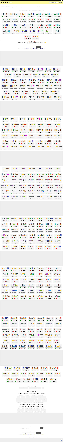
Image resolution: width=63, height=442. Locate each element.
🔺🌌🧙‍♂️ (23, 279)
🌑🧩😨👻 (57, 97)
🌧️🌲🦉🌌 (30, 14)
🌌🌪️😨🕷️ (6, 69)
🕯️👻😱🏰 (39, 285)
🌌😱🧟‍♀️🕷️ (41, 80)
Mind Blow (41, 406)
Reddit (37, 48)
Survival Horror (31, 10)
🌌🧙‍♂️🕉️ (58, 80)
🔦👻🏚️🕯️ (49, 268)
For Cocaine (43, 408)
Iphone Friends (34, 404)
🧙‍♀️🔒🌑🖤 (40, 346)
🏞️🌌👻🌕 (49, 224)
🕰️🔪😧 (32, 296)
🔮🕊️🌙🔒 (6, 279)
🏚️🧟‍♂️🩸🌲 (31, 19)
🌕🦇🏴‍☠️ (32, 135)
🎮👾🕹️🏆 (5, 191)
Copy (7, 16)
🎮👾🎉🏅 (57, 180)
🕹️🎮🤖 (22, 329)
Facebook (27, 48)
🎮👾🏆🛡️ (40, 185)
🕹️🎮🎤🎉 (31, 318)
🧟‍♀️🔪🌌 (32, 31)
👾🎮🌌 (23, 241)
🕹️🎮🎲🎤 (22, 323)
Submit (42, 428)
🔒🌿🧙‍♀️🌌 (57, 246)
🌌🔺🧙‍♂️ (48, 69)
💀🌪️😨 (57, 241)
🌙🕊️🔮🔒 (39, 141)
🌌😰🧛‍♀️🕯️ (5, 80)
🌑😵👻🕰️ (5, 97)
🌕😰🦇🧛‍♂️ (57, 130)
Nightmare (26, 10)
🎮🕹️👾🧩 (5, 218)
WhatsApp (43, 48)
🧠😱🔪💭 (52, 379)
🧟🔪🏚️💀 (40, 373)
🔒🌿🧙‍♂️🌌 (5, 268)
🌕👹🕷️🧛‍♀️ (39, 130)
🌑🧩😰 (5, 119)
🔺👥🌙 (48, 279)
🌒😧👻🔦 (57, 119)
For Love (26, 408)
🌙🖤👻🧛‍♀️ (57, 141)
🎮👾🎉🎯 (48, 180)
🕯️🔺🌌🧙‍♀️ (58, 290)
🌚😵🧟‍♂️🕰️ (14, 174)
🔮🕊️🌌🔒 (56, 274)
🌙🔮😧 (13, 141)
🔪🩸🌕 (39, 274)
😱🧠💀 (14, 340)
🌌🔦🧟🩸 (31, 69)
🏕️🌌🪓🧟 (22, 218)
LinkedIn (31, 48)
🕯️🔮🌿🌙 (40, 290)
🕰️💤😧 (23, 296)
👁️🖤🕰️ (13, 235)
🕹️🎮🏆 (31, 323)
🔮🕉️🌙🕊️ (47, 274)
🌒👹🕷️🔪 (13, 119)
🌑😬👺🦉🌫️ (26, 91)
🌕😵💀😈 (23, 135)
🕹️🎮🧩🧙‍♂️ (15, 335)
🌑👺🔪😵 (48, 86)
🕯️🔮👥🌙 (49, 290)
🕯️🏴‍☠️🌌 (23, 25)
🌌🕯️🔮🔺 (56, 69)
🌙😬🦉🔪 (49, 146)
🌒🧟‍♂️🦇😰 (5, 130)
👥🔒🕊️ (49, 235)
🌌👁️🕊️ (14, 69)
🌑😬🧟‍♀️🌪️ (44, 91)
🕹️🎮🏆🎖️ (40, 323)
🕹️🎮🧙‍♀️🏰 (57, 329)
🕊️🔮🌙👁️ (5, 285)
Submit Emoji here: (22, 428)
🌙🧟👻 (57, 168)
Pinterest (34, 48)
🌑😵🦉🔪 (23, 97)
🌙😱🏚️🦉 (6, 168)
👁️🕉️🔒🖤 (4, 235)
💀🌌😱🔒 (48, 241)
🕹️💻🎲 (23, 335)
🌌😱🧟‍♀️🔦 (32, 80)
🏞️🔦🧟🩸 (5, 229)
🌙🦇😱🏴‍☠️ (31, 168)
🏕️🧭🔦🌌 (49, 218)
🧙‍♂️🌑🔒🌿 (8, 368)
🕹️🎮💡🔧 (58, 323)
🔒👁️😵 (14, 268)
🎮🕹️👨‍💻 (49, 196)
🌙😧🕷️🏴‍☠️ (31, 146)
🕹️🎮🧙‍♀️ (39, 329)
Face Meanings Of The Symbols (27, 395)
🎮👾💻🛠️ (58, 185)
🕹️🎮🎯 (58, 318)
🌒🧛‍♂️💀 (49, 124)
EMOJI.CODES (2, 0)
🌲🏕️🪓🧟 (40, 174)
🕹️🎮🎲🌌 (13, 323)
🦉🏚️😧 (48, 340)
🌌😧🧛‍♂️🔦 (8, 74)
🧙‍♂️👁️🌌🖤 (26, 368)
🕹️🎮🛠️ (14, 329)
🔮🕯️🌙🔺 (15, 279)
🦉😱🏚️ (4, 346)
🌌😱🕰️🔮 (14, 80)
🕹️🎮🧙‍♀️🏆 (48, 329)
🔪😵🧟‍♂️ (23, 274)
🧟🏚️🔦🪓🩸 (54, 368)
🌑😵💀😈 (14, 97)
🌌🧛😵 (5, 86)
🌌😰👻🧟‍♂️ (54, 74)
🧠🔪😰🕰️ (26, 379)
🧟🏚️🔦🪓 (44, 368)
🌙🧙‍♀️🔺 (40, 168)
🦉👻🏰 (56, 340)
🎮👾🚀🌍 (40, 191)
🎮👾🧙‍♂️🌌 (5, 196)
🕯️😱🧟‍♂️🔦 (15, 296)
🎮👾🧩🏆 (23, 196)
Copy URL (38, 433)
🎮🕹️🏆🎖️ (40, 196)
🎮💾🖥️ (32, 196)
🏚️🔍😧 (58, 218)
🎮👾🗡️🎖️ (31, 191)
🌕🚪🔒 (22, 14)
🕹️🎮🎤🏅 (40, 318)
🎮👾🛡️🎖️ (57, 191)
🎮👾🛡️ (49, 191)
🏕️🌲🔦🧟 (31, 218)
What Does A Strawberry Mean (24, 406)
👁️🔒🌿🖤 (49, 229)
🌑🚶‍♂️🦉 (5, 14)
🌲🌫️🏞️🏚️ (39, 14)
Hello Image (42, 393)
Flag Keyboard (43, 395)
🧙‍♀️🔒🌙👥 (49, 346)
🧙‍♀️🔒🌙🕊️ (58, 346)
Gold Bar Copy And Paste (28, 402)
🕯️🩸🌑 (40, 25)
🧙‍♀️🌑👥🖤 (22, 346)
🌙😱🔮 (14, 168)
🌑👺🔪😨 (39, 86)
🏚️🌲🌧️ (23, 19)
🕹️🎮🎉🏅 (22, 318)
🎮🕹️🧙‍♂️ (14, 218)
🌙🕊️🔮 (30, 141)
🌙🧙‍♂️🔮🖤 (48, 168)
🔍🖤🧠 (30, 246)
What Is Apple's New (36, 395)
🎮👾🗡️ (14, 191)
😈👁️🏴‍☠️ (40, 335)
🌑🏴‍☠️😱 (22, 86)
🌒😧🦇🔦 (6, 124)
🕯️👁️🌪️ (31, 285)
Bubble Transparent (40, 404)
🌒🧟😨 (57, 124)
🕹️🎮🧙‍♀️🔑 (6, 335)
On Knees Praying (20, 402)
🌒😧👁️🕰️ (48, 119)
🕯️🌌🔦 (14, 25)
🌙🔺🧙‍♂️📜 (22, 141)
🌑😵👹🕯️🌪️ (54, 91)
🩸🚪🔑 (35, 36)
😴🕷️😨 (40, 340)
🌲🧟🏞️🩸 (49, 174)
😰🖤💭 (6, 340)
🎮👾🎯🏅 (22, 185)
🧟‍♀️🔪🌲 (40, 31)
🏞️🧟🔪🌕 (14, 229)
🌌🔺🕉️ (40, 69)
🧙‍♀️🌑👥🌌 (13, 346)
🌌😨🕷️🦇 (17, 74)
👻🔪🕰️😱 (6, 241)
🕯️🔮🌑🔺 (22, 290)
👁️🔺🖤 (57, 229)
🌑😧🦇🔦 (16, 91)
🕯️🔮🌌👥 (13, 290)
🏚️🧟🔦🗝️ (40, 224)
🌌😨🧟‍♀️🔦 (36, 74)
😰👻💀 (57, 335)
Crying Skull (31, 408)
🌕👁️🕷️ (23, 130)
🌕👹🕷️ (31, 130)
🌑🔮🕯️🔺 (7, 91)
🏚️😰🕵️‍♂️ (31, 224)
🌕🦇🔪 (40, 135)
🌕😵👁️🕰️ (14, 135)
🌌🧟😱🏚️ (13, 86)
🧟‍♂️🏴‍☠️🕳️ (48, 31)
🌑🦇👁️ (32, 97)
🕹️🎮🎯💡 (4, 323)
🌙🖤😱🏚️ (13, 146)
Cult (42, 10)
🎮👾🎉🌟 (39, 180)
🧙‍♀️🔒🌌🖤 (31, 346)
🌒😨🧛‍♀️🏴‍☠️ (15, 124)
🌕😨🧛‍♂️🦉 (48, 130)
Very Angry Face (22, 404)
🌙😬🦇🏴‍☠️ (40, 146)
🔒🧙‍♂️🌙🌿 (22, 268)
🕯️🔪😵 (4, 290)
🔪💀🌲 (5, 274)
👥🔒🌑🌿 (40, 235)
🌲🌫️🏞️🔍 (48, 14)
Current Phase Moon (37, 408)
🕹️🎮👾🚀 (49, 323)
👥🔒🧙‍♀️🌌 (58, 235)
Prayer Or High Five (21, 408)
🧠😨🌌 (35, 379)
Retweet (37, 406)
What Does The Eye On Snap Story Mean (39, 402)
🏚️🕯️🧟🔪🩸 (14, 224)
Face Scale (20, 393)
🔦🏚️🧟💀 (40, 268)
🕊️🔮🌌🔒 (56, 279)
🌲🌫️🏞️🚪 (57, 14)
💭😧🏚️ (14, 246)
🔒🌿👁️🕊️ (48, 246)
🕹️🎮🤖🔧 (31, 329)
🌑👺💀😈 (30, 86)
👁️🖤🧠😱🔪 (23, 235)
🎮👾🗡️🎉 (22, 191)
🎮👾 (14, 180)
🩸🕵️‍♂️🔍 (27, 36)
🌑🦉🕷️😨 (40, 97)
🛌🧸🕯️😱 (15, 31)
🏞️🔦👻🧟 (58, 224)
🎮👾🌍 (31, 180)
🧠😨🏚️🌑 (43, 379)
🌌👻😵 (23, 69)
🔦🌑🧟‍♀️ (56, 19)
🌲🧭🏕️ (58, 174)
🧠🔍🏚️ (18, 379)
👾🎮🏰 (40, 241)
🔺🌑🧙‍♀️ (32, 279)
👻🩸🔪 (48, 19)
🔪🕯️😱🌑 (14, 274)
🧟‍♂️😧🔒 (10, 379)
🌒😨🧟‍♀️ (32, 124)
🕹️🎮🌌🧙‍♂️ (4, 318)
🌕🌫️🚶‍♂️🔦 (13, 14)
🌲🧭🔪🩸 (5, 180)
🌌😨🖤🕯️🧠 (27, 74)
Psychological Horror (38, 10)
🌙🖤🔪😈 (4, 146)
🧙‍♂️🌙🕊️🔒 (17, 368)
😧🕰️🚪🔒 (48, 335)
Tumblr (40, 48)
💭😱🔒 (22, 246)
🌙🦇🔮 (23, 168)
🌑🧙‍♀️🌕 (49, 97)
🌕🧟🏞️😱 (57, 135)
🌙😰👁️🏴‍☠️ (58, 146)
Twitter (25, 48)
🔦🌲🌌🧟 (31, 268)
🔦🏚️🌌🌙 (6, 25)
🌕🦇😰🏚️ (48, 135)
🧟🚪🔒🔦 (49, 373)
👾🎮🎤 (32, 241)
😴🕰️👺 (32, 340)
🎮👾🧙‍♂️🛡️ (14, 196)
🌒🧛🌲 (40, 124)
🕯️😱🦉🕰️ (6, 296)
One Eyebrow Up (32, 406)
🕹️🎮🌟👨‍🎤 (13, 318)
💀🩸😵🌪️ (5, 246)
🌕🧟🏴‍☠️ (5, 141)
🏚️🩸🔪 (40, 19)
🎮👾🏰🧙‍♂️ (49, 185)
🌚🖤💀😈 (5, 174)
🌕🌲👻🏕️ (14, 130)
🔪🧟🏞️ (31, 274)
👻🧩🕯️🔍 (15, 241)
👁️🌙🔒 (31, 229)
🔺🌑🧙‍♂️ (40, 279)
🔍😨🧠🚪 (39, 246)
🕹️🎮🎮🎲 (49, 318)
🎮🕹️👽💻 (57, 196)
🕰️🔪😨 (40, 296)
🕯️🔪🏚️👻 (57, 285)
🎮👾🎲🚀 (31, 185)
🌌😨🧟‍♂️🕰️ (45, 74)
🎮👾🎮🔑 (4, 185)
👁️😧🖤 (32, 235)
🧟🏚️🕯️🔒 (14, 373)
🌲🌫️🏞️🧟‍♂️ (6, 19)
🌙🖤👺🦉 (48, 141)
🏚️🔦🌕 (4, 224)
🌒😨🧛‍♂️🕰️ (24, 124)
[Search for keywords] (53, 2)
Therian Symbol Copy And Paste (35, 393)
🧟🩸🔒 (57, 373)
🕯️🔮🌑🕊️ (31, 290)
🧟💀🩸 (23, 373)
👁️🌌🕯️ (23, 229)
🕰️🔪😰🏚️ (48, 296)
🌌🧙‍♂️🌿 (49, 80)
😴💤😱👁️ (23, 340)
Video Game (21, 10)
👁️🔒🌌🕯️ (40, 229)
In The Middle (28, 404)
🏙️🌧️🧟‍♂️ (15, 19)
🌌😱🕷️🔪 (23, 80)
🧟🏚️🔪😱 (5, 373)
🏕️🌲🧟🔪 (40, 218)
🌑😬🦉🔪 (36, 91)
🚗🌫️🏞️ (48, 25)
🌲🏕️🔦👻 (31, 174)
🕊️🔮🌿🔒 (14, 285)
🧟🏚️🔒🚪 (35, 368)
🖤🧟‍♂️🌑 (32, 335)
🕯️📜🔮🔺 (48, 285)
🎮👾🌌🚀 (22, 180)
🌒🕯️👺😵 (31, 119)
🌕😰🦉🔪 (5, 135)
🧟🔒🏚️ (31, 373)
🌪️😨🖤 (23, 174)
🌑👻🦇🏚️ (57, 86)
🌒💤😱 (22, 119)
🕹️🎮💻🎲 (5, 329)
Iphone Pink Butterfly (26, 393)
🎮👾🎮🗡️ (13, 185)
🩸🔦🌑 (56, 31)
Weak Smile (20, 395)
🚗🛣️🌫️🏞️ (6, 31)
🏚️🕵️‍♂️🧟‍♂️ (23, 224)
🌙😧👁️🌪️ (22, 146)
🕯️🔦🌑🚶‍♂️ (31, 25)
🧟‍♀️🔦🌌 (24, 31)
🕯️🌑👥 (23, 285)
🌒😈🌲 (39, 119)
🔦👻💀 (58, 268)
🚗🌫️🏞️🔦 (56, 25)
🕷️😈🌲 (57, 296)
